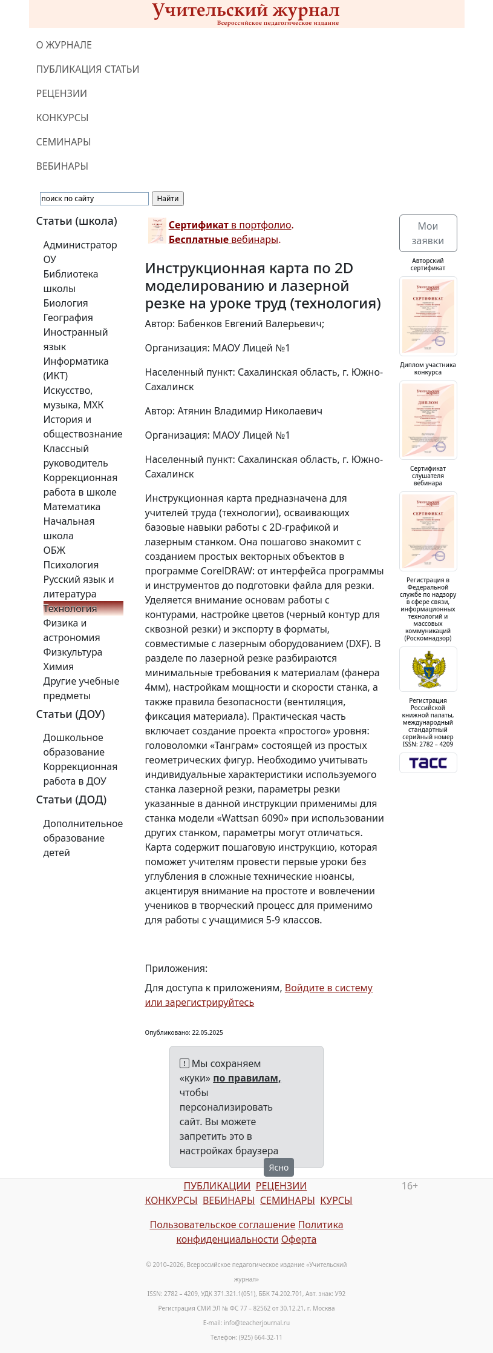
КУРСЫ (336, 1200)
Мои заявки (428, 233)
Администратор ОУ (80, 252)
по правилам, (247, 1078)
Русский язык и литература (79, 586)
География (68, 317)
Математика (72, 506)
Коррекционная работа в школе (81, 485)
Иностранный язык (76, 339)
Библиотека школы (71, 281)
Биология (66, 303)
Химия (59, 666)
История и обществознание (83, 426)
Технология (70, 608)
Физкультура (73, 652)
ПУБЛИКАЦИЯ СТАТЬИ (88, 69)
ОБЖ (54, 550)
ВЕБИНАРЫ (62, 166)
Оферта (299, 1239)
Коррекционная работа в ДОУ (81, 774)
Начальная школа (69, 528)
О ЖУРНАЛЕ (64, 45)
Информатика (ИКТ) (76, 368)
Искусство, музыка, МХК (74, 397)
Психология (71, 564)
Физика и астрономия (72, 630)
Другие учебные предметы (82, 688)
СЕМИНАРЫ (63, 141)
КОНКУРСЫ (62, 117)
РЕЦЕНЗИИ (62, 93)
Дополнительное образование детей (83, 838)
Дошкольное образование (74, 745)
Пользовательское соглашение (222, 1224)
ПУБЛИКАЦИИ (216, 1185)
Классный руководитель (76, 456)
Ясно (279, 1167)
